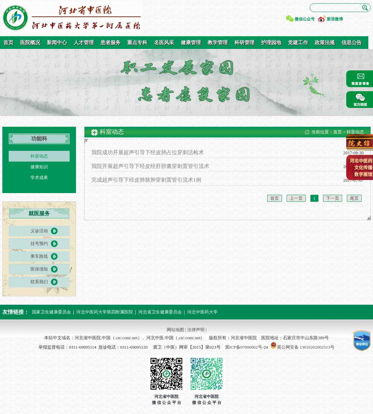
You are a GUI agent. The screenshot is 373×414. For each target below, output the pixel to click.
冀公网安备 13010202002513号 (305, 347)
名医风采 (164, 42)
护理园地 (271, 42)
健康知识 (39, 166)
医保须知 (39, 269)
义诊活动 (39, 230)
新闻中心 (57, 42)
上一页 (296, 198)
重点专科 (137, 42)
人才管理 (84, 42)
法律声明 (196, 329)
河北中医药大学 (202, 311)
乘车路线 (39, 256)
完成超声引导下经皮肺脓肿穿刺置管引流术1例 (146, 180)
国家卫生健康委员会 (51, 311)
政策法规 (325, 42)
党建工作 (298, 42)
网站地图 (175, 329)
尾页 (354, 198)
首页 (8, 42)
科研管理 (244, 42)
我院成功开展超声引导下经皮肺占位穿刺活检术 (147, 152)
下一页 (332, 198)
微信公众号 (305, 19)
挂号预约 (39, 243)
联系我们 (39, 281)
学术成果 (39, 177)
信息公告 (352, 42)
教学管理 (218, 42)
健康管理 (191, 42)
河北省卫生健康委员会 (160, 311)
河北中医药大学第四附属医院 (104, 311)
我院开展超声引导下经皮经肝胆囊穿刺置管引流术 (150, 166)
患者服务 (110, 42)
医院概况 (30, 42)
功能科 (39, 138)
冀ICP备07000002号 (243, 347)
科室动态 (39, 156)
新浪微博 (335, 19)
